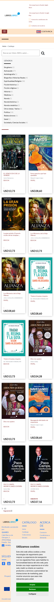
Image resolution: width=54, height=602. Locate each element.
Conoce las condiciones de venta (38, 20)
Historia (8, 91)
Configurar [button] (32, 594)
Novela (8, 98)
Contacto (43, 532)
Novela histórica (11, 102)
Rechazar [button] (32, 589)
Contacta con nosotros (37, 26)
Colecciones (26, 535)
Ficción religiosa (11, 88)
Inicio (4, 46)
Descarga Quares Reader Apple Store (38, 5)
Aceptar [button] (32, 585)
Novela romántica (12, 105)
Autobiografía (10, 74)
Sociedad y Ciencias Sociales (16, 122)
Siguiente (7, 511)
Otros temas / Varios (13, 109)
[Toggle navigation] (4, 31)
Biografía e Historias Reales (16, 78)
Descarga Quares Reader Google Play (39, 13)
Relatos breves (11, 116)
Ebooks (24, 538)
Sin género (9, 67)
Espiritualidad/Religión (14, 81)
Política (8, 112)
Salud (7, 119)
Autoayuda (10, 71)
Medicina (8, 95)
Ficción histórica (11, 85)
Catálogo (25, 532)
